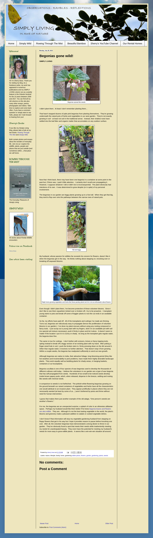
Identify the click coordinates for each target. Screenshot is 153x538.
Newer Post (44, 523)
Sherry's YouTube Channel (104, 43)
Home (11, 43)
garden (88, 455)
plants (101, 455)
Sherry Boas (12, 251)
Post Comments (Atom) (57, 527)
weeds (106, 455)
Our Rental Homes (132, 43)
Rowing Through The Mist (49, 43)
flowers (83, 455)
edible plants (76, 455)
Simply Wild (25, 43)
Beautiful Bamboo (76, 43)
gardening (95, 455)
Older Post (109, 523)
